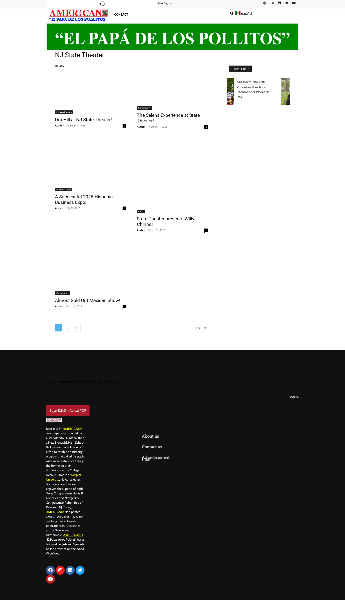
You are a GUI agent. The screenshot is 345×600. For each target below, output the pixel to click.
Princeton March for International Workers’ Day (255, 92)
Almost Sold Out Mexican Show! (87, 300)
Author (59, 125)
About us (150, 436)
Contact (121, 14)
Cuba (140, 211)
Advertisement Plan (156, 458)
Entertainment (64, 112)
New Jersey (261, 81)
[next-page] (77, 327)
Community (144, 107)
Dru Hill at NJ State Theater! (83, 119)
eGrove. (294, 396)
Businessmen (63, 189)
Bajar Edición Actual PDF (68, 410)
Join (160, 3)
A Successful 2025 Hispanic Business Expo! (84, 199)
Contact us (152, 446)
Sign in (168, 3)
